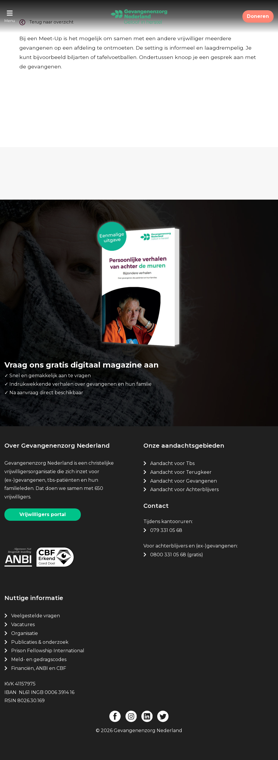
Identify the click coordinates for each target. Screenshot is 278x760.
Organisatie (24, 633)
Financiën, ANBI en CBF (38, 668)
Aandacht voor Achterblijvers (184, 489)
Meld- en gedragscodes (38, 659)
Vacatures (23, 624)
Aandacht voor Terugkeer (181, 472)
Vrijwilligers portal (42, 514)
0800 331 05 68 (168, 554)
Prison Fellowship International (47, 650)
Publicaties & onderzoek (39, 642)
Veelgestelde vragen (35, 615)
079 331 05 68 (166, 530)
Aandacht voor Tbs (172, 463)
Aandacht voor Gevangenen (183, 480)
